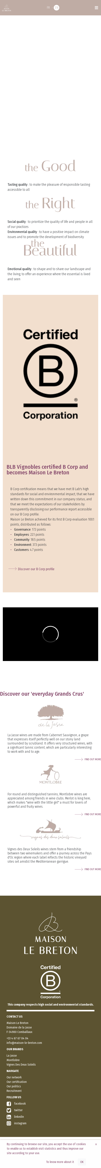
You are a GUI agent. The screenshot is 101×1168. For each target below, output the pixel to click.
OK (82, 1162)
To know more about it (60, 1162)
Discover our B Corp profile (36, 569)
